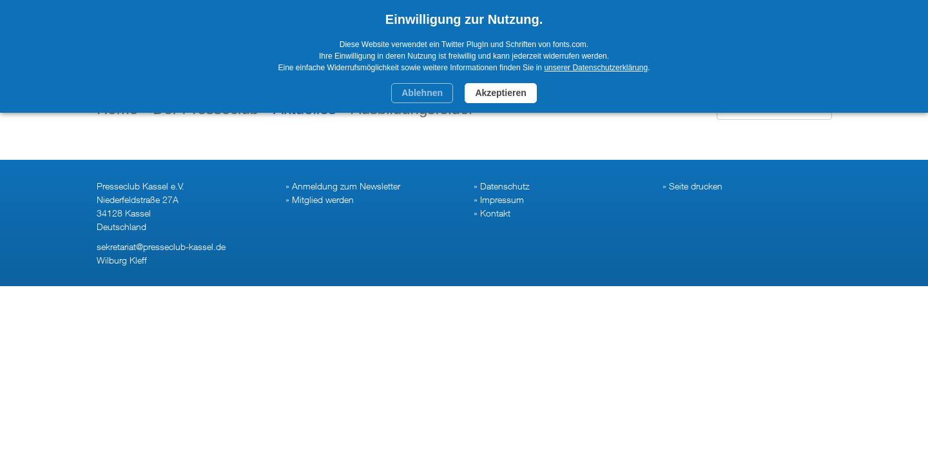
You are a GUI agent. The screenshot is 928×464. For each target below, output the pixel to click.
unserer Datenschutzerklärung (596, 67)
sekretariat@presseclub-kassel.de (161, 246)
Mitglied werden (323, 199)
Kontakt (495, 213)
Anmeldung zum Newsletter (346, 185)
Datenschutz (504, 185)
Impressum (502, 199)
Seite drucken (695, 185)
